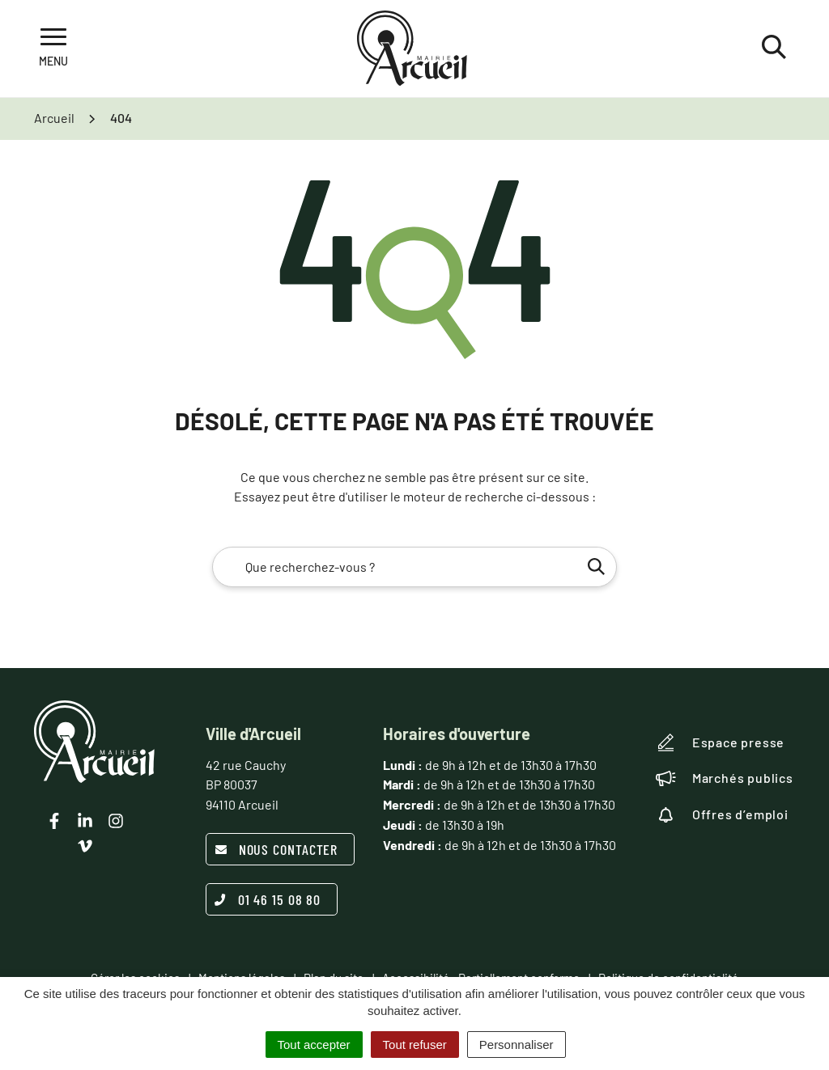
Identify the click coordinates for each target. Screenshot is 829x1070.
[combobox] (414, 567)
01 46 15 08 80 (268, 899)
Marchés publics (724, 778)
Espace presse (720, 742)
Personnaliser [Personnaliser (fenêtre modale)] (516, 1044)
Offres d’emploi (722, 814)
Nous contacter (276, 849)
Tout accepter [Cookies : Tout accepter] (314, 1044)
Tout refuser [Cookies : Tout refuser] (415, 1044)
